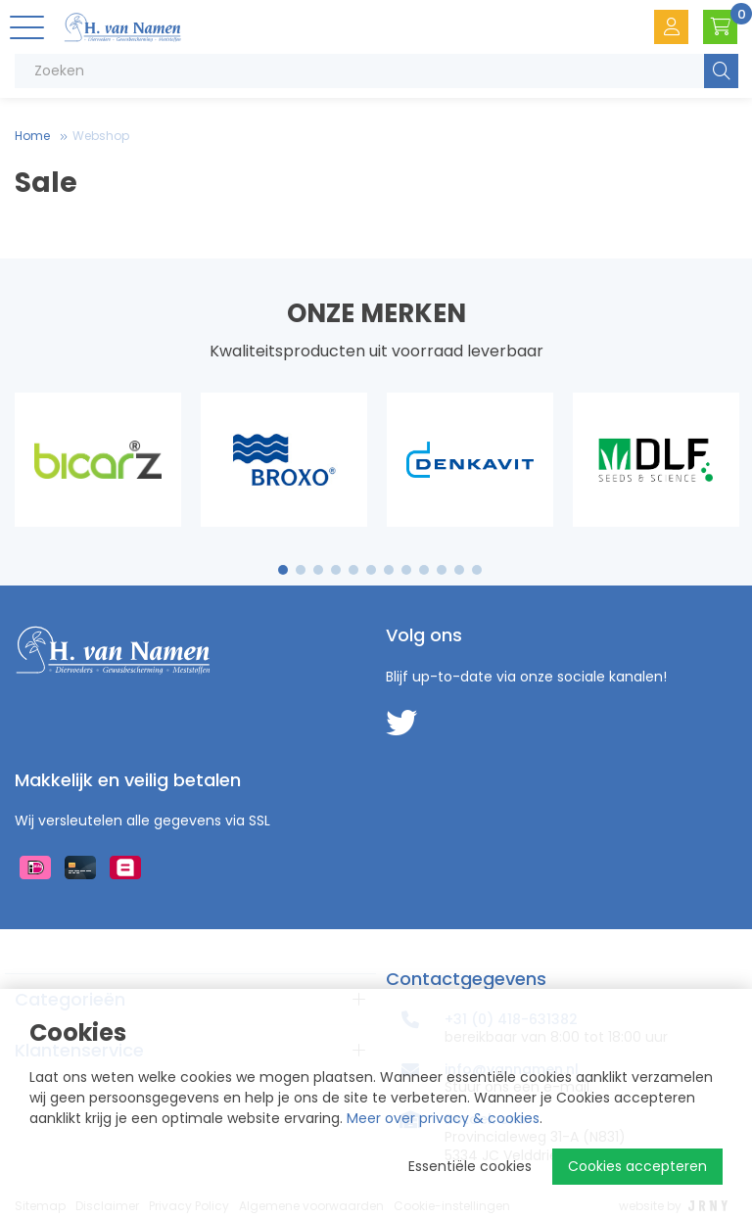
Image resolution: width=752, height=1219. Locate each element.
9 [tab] (424, 570)
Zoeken (721, 71)
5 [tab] (353, 570)
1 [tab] (283, 570)
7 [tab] (389, 570)
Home (32, 135)
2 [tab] (301, 570)
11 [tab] (459, 570)
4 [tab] (336, 570)
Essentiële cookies (470, 1166)
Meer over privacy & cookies (443, 1118)
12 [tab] (477, 570)
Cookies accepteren (637, 1166)
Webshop (100, 135)
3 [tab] (318, 570)
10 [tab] (441, 570)
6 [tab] (371, 570)
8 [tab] (406, 570)
